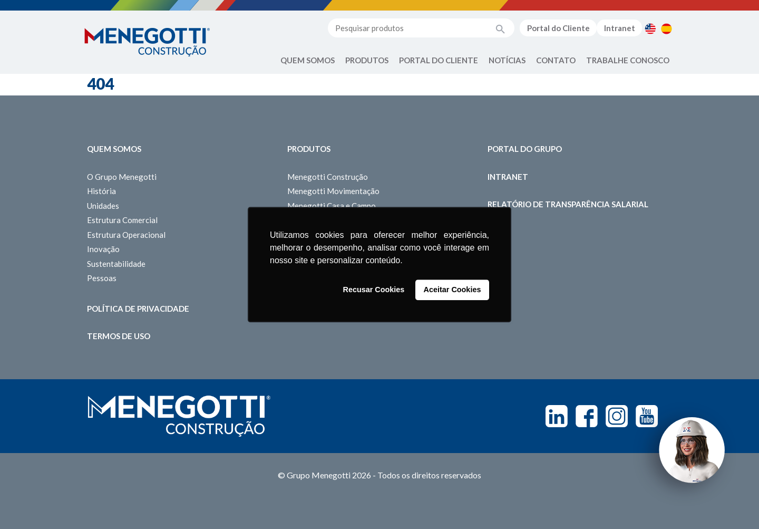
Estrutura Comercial (122, 220)
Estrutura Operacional (126, 234)
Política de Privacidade (138, 308)
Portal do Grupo (525, 148)
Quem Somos (307, 60)
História (101, 191)
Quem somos (114, 148)
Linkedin (557, 416)
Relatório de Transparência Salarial (568, 204)
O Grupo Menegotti (122, 176)
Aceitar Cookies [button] (452, 290)
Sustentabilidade (116, 263)
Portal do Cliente (558, 28)
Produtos (366, 60)
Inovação (103, 249)
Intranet (619, 28)
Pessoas (101, 278)
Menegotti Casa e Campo (331, 205)
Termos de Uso (118, 336)
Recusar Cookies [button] (374, 290)
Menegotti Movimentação (333, 191)
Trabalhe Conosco (627, 60)
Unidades (103, 205)
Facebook (587, 416)
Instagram (617, 416)
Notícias (507, 60)
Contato (556, 60)
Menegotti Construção (327, 176)
